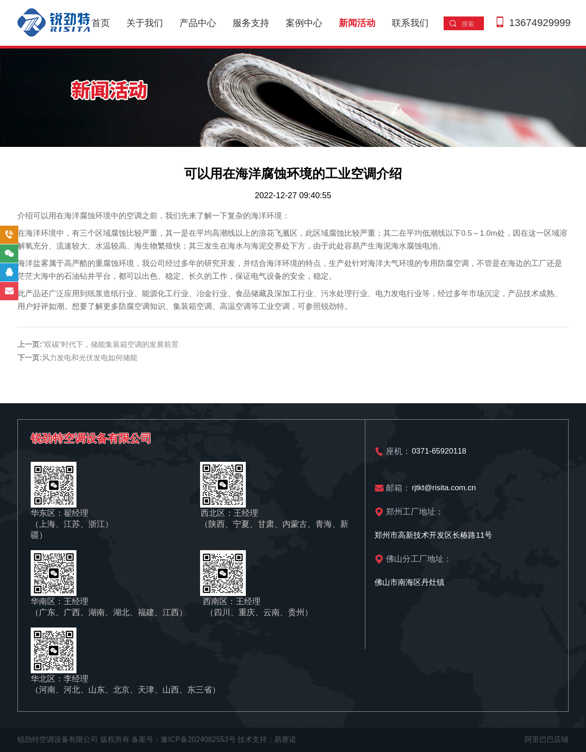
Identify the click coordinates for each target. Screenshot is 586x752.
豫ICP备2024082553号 (198, 739)
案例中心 (304, 23)
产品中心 (197, 23)
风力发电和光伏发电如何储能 (89, 358)
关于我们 (144, 23)
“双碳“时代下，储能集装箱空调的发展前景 (110, 344)
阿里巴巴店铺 (547, 739)
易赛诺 (285, 739)
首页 (101, 23)
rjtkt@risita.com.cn (444, 487)
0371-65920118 (439, 451)
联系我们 (410, 23)
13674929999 (540, 22)
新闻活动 (357, 23)
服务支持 (251, 23)
